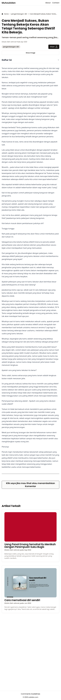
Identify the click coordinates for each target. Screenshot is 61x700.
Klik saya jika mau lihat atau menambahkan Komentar (30, 485)
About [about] (48, 3)
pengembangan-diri (11, 47)
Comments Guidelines (30, 694)
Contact (55, 3)
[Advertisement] (30, 628)
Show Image (30, 53)
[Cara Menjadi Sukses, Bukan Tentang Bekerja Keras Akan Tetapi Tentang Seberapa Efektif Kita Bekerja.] (43, 14)
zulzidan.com (33, 697)
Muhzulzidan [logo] (9, 2)
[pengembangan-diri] (19, 14)
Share (54, 47)
